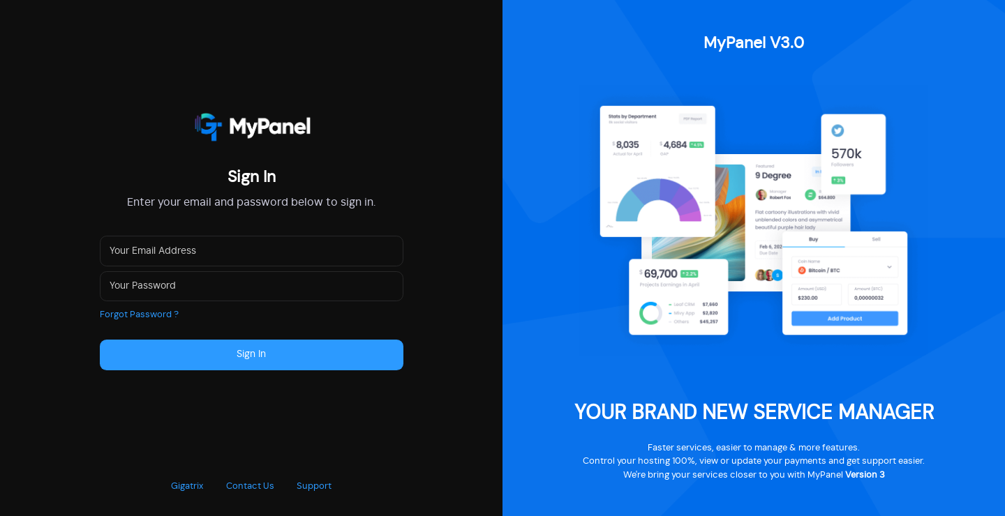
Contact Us (250, 486)
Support (314, 486)
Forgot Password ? (139, 314)
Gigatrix (187, 486)
